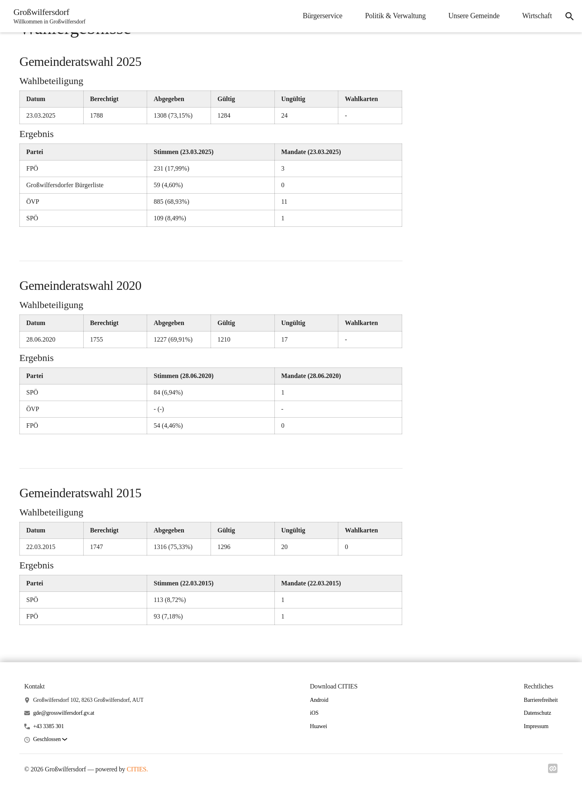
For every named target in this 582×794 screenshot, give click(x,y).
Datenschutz (537, 713)
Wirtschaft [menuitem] (535, 16)
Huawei (318, 726)
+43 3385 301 (48, 726)
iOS (314, 713)
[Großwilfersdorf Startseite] (48, 16)
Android (319, 700)
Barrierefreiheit (541, 700)
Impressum (536, 726)
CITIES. (137, 769)
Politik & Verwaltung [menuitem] (393, 16)
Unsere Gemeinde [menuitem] (472, 16)
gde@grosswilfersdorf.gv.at (63, 713)
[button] (50, 739)
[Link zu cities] (553, 771)
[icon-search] (568, 16)
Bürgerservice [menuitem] (320, 16)
